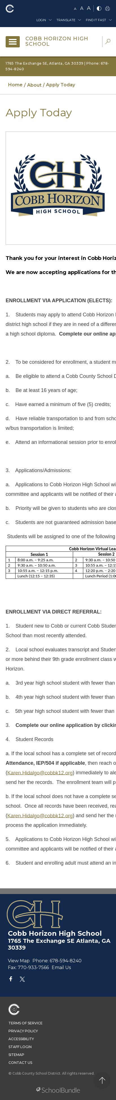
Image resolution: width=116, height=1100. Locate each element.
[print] (107, 9)
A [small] (75, 8)
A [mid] (81, 8)
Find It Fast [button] (96, 20)
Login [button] (41, 20)
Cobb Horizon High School (56, 41)
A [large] (89, 8)
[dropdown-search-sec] (107, 42)
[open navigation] (13, 41)
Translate (65, 20)
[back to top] (102, 1080)
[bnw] (99, 9)
